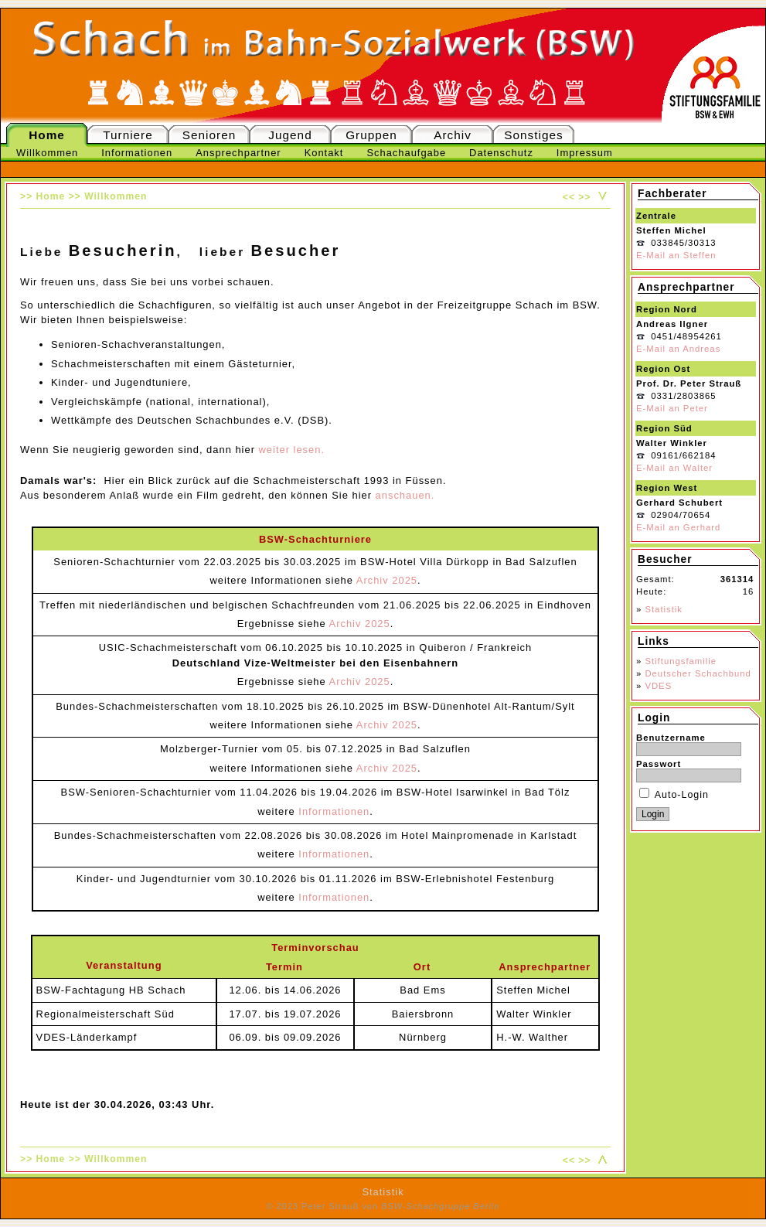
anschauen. (405, 495)
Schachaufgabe (406, 152)
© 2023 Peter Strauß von (383, 1206)
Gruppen (371, 134)
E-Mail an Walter (674, 467)
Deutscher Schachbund (698, 673)
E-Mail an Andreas (678, 348)
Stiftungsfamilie (681, 661)
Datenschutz (501, 152)
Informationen (136, 152)
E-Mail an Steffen (676, 255)
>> (584, 197)
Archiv (453, 134)
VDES (658, 685)
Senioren (209, 134)
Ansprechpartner (238, 152)
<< (569, 197)
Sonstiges (533, 134)
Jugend (290, 134)
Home (47, 134)
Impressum (585, 152)
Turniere (128, 134)
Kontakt (324, 152)
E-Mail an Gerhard (678, 527)
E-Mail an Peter (672, 408)
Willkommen (47, 152)
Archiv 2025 (386, 580)
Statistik (664, 609)
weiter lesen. (292, 449)
